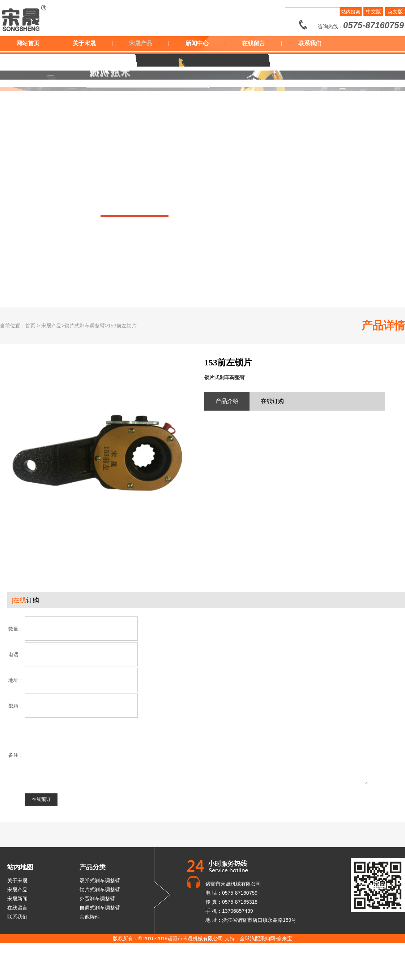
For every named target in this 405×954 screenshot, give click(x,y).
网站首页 (27, 43)
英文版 (395, 11)
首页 (30, 325)
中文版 (373, 11)
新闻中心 (197, 43)
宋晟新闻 (17, 909)
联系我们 (309, 43)
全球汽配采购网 (257, 949)
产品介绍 (227, 401)
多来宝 (284, 949)
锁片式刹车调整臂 (100, 900)
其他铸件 (90, 927)
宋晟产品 (140, 43)
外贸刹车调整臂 (97, 909)
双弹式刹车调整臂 (100, 891)
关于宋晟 (84, 43)
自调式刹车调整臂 (100, 918)
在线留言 (253, 43)
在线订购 (272, 401)
